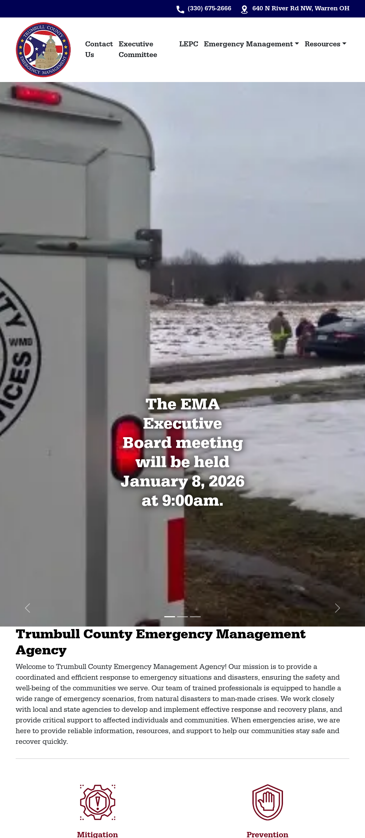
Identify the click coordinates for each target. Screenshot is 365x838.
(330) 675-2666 (209, 8)
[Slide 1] (169, 617)
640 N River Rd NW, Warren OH (300, 8)
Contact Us (99, 50)
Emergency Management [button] (248, 44)
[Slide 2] (182, 617)
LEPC (188, 44)
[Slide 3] (195, 617)
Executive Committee (138, 50)
